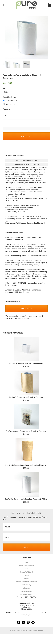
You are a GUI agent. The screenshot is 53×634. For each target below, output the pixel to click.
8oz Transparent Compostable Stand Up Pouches (26, 431)
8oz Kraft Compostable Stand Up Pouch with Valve (25, 465)
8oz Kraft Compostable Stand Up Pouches (26, 397)
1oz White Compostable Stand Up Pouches (25, 363)
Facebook (18, 622)
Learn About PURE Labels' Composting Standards (25, 223)
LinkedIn (23, 622)
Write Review (26, 308)
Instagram (28, 622)
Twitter (33, 622)
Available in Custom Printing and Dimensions (23, 290)
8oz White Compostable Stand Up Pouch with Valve (26, 499)
